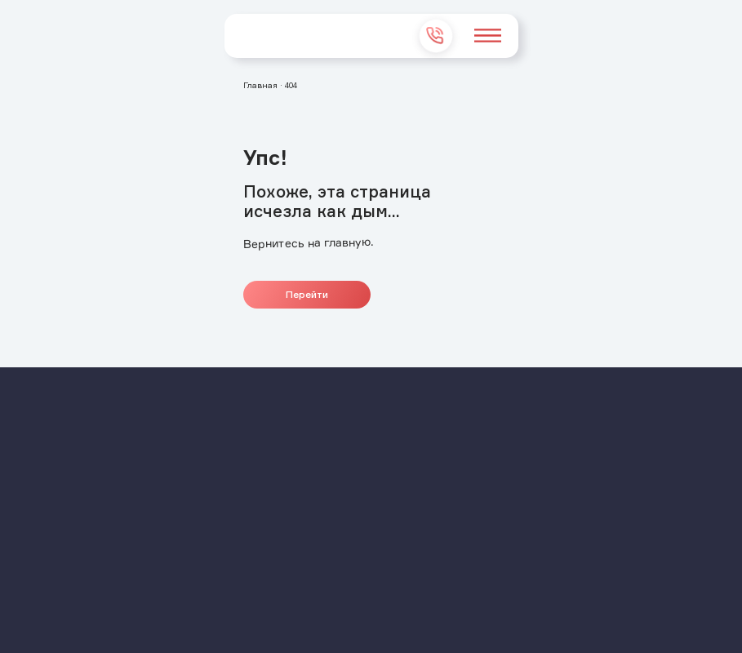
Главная (260, 85)
